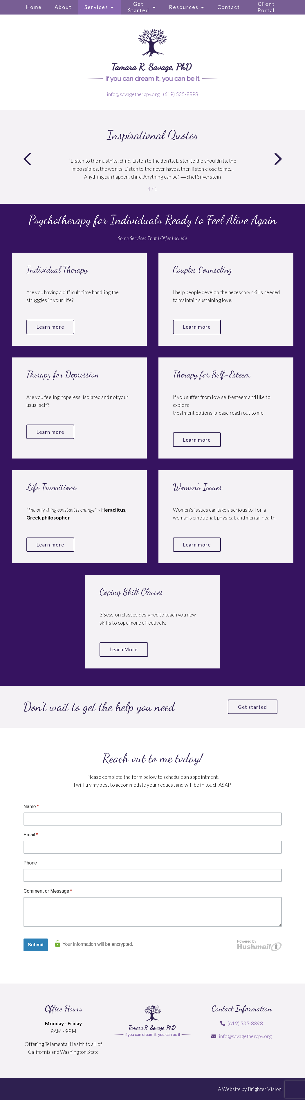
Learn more (51, 327)
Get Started (138, 7)
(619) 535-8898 (180, 94)
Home (34, 7)
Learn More (124, 651)
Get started (252, 708)
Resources (183, 7)
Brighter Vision (265, 1090)
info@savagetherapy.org (133, 94)
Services (96, 7)
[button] (27, 160)
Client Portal (266, 7)
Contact (228, 7)
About (63, 7)
